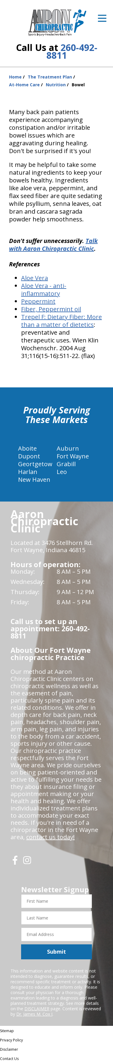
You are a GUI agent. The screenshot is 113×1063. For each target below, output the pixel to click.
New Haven (34, 479)
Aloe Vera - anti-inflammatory (43, 290)
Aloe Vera (34, 278)
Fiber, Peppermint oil (51, 309)
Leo (62, 472)
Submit (56, 951)
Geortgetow (35, 464)
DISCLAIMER (36, 1008)
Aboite (27, 448)
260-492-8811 (71, 51)
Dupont (29, 456)
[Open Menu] (102, 18)
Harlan (27, 472)
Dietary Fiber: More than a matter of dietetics (61, 321)
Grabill (66, 464)
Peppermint (38, 301)
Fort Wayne (73, 456)
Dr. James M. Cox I (34, 1014)
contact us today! (50, 837)
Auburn (68, 448)
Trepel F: (34, 317)
